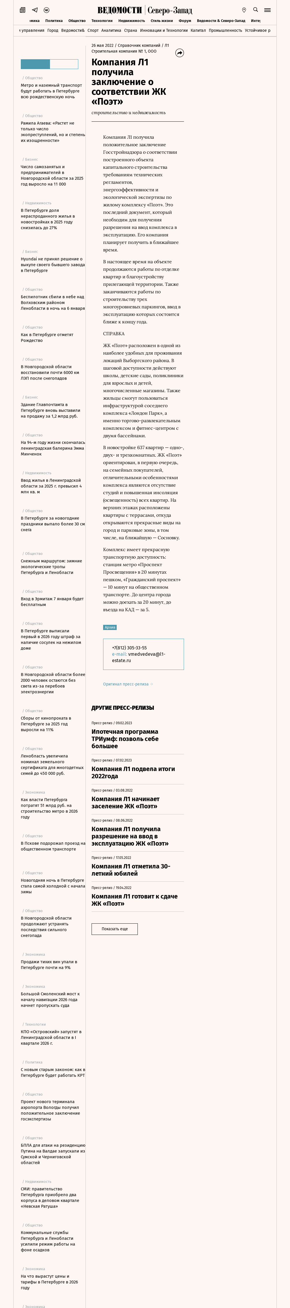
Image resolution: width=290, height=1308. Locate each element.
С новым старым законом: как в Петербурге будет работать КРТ (53, 1072)
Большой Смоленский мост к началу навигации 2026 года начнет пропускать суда (50, 999)
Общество (77, 20)
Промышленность (225, 30)
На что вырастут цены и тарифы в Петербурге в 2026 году (49, 1282)
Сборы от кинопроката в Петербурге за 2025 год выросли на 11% (46, 724)
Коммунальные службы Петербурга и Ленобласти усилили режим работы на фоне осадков (48, 1241)
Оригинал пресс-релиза (128, 684)
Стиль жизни (162, 20)
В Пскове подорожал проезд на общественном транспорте (53, 846)
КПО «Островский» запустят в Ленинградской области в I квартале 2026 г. (51, 1037)
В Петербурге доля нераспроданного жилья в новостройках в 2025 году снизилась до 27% (48, 219)
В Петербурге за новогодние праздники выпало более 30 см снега (53, 524)
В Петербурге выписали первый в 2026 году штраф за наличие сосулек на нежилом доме (51, 639)
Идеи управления (27, 30)
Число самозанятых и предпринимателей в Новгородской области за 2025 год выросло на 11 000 (52, 175)
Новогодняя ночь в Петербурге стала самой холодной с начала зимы (53, 886)
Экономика (30, 20)
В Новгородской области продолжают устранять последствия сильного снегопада (46, 927)
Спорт (93, 30)
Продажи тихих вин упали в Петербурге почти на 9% (49, 964)
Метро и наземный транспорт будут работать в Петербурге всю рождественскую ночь (51, 91)
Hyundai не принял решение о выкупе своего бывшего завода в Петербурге (53, 264)
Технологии (102, 20)
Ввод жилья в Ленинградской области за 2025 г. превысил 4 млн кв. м (51, 486)
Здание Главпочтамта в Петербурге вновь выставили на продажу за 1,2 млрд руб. (50, 410)
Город (52, 30)
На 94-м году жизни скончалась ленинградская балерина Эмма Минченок (53, 448)
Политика (54, 20)
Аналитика (111, 30)
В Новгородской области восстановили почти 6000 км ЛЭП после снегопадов (50, 372)
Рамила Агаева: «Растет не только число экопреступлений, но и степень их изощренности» (53, 132)
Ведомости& (73, 30)
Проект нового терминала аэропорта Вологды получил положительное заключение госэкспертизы (50, 1110)
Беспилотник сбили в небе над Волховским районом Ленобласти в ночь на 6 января (53, 302)
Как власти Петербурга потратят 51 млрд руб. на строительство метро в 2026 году (49, 808)
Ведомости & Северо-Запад (221, 20)
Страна (130, 30)
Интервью (260, 20)
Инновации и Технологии (164, 30)
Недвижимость (131, 20)
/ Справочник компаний (137, 45)
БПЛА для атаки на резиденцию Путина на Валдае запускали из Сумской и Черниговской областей (53, 1154)
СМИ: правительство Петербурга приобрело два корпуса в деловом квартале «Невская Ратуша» (50, 1197)
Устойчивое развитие (265, 30)
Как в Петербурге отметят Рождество (47, 337)
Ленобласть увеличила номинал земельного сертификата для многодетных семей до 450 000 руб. (52, 764)
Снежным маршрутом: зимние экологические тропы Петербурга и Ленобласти (51, 566)
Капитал (198, 30)
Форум (185, 20)
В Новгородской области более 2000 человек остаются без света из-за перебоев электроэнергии (53, 683)
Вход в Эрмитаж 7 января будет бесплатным (52, 601)
